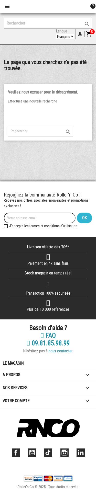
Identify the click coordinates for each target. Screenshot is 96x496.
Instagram (64, 452)
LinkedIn (81, 452)
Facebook (16, 452)
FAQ (48, 335)
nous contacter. (61, 351)
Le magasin (13, 363)
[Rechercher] (48, 23)
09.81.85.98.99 (48, 343)
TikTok (48, 452)
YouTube (32, 452)
